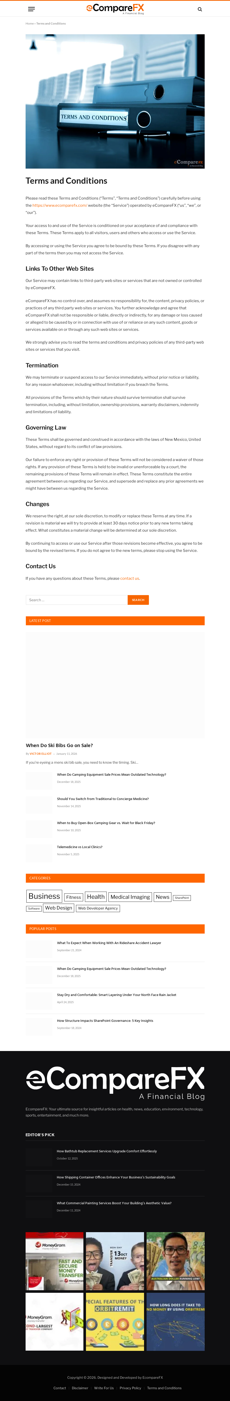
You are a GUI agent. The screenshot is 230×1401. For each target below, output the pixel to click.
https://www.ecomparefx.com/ (59, 205)
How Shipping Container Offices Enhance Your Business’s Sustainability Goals (116, 1177)
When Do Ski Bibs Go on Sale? (59, 745)
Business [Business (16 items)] (44, 896)
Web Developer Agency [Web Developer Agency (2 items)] (98, 908)
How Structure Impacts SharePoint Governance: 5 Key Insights (105, 1021)
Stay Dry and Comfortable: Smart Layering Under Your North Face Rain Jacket (116, 995)
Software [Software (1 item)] (34, 908)
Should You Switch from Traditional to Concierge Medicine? (103, 799)
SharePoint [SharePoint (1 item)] (182, 898)
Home (30, 23)
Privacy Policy (130, 1388)
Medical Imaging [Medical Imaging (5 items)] (130, 897)
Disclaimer (80, 1388)
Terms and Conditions (164, 1388)
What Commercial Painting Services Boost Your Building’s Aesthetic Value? (114, 1203)
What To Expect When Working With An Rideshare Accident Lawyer (109, 943)
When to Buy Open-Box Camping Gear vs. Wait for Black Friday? (106, 823)
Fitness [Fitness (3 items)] (73, 897)
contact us (129, 578)
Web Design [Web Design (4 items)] (58, 908)
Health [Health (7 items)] (96, 896)
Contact (59, 1388)
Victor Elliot (41, 753)
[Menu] (31, 9)
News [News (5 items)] (162, 897)
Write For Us (104, 1388)
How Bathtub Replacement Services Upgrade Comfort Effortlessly (107, 1151)
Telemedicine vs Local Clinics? (79, 847)
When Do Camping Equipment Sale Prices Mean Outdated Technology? (111, 775)
